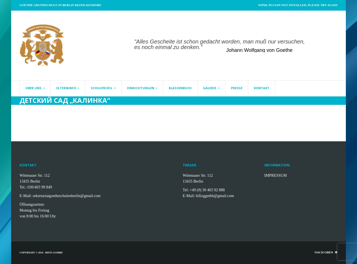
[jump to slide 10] (244, 47)
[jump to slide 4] (211, 47)
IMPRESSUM (275, 175)
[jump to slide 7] (227, 47)
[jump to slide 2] (199, 47)
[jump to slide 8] (233, 47)
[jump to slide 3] (205, 47)
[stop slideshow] (250, 47)
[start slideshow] (187, 47)
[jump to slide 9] (239, 47)
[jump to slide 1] (194, 47)
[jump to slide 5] (216, 47)
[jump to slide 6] (222, 47)
